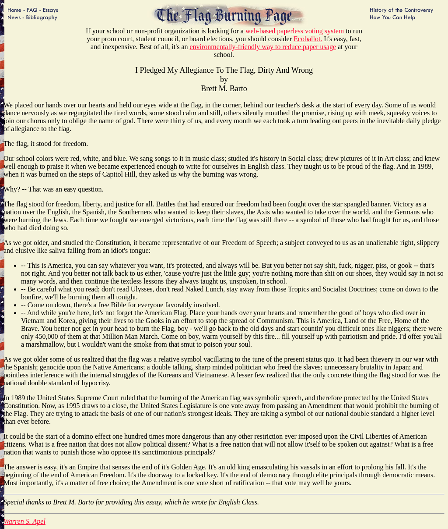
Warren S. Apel (25, 521)
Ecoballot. (308, 39)
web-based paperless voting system (294, 31)
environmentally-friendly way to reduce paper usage (262, 46)
